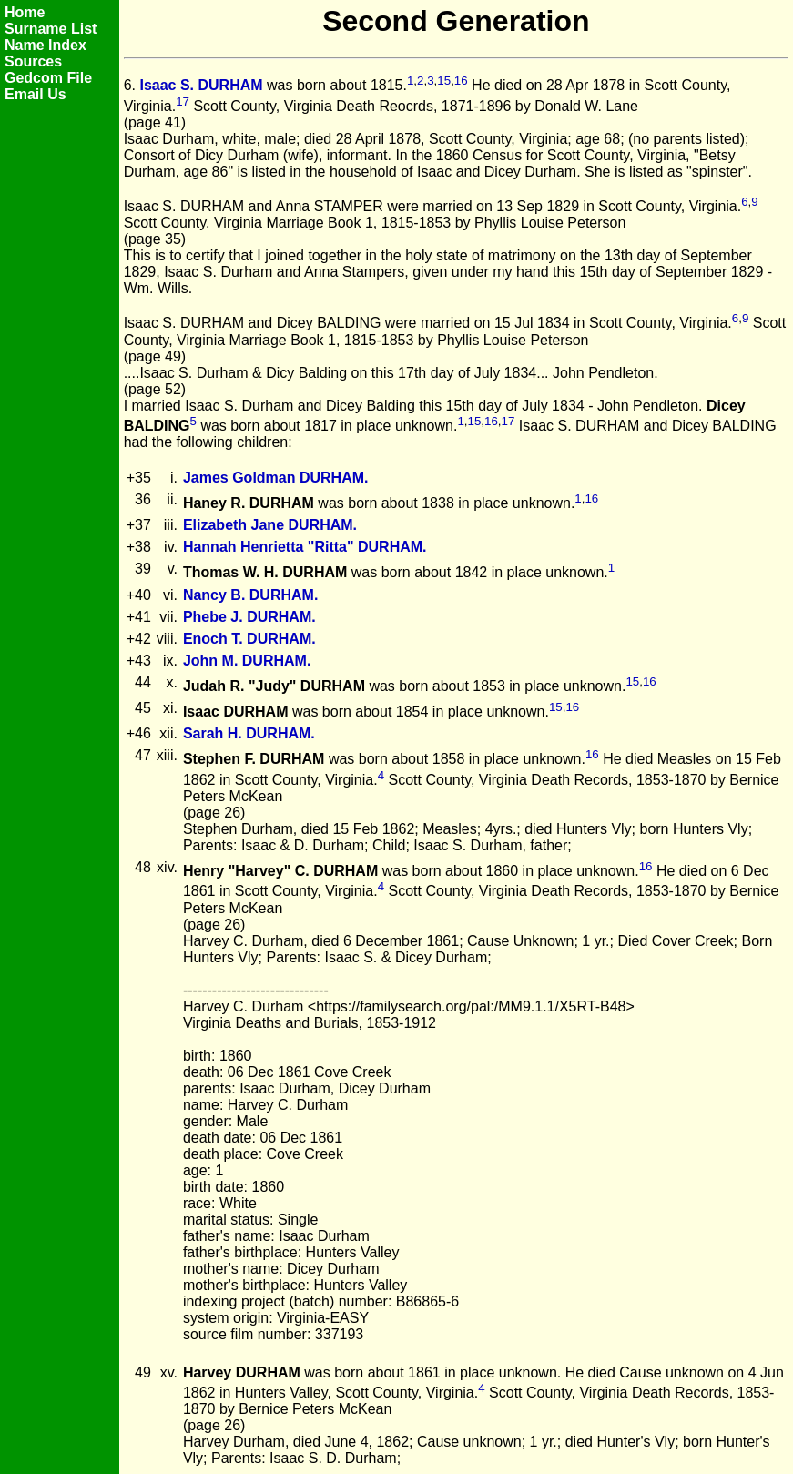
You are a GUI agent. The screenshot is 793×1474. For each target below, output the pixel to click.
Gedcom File (48, 78)
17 (182, 101)
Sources (33, 61)
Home (25, 12)
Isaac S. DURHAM (200, 86)
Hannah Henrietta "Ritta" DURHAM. (305, 546)
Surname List (51, 28)
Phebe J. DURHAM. (249, 617)
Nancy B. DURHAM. (250, 595)
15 (444, 80)
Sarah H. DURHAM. (249, 733)
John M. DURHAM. (246, 660)
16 (461, 80)
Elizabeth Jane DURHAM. (270, 525)
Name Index (45, 45)
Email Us (35, 94)
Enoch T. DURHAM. (249, 638)
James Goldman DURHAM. (276, 477)
